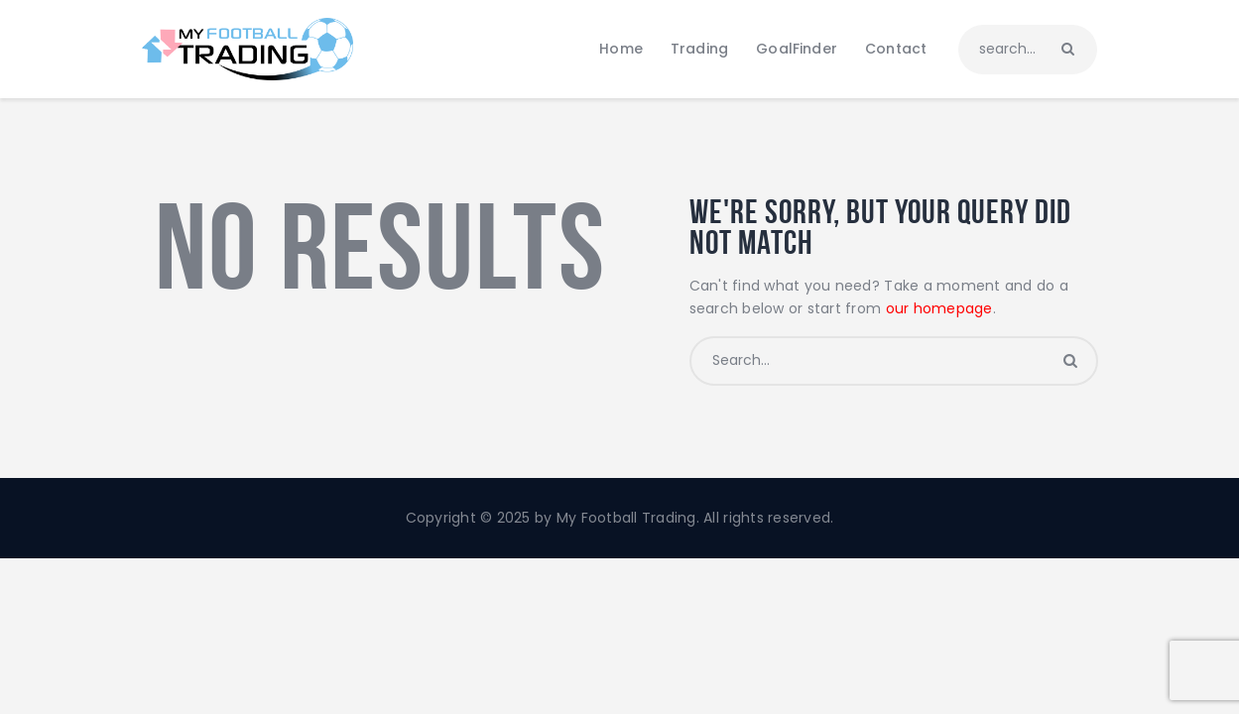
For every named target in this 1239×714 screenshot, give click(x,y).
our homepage (939, 308)
